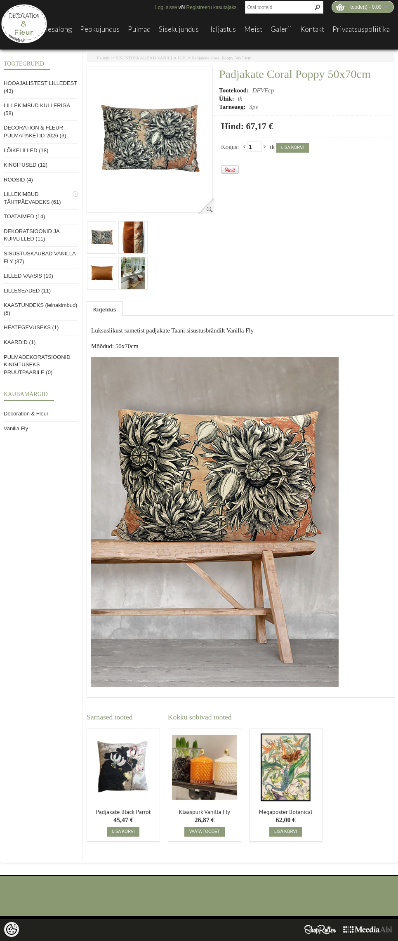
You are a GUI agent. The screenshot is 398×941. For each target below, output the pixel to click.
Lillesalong (55, 29)
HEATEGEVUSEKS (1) (31, 327)
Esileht (103, 57)
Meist (253, 29)
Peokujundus (100, 29)
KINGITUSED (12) (25, 165)
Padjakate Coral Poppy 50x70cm (222, 57)
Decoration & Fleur (26, 413)
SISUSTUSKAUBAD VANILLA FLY (151, 57)
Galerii (281, 29)
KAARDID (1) (19, 342)
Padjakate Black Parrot (123, 811)
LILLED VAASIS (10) (28, 276)
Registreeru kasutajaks (211, 7)
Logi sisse (166, 7)
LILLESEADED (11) (27, 291)
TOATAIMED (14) (24, 216)
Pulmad (139, 29)
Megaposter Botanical (286, 811)
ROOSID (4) (18, 180)
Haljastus (221, 29)
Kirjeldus (104, 310)
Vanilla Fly (16, 428)
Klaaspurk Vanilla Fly (204, 811)
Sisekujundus (179, 29)
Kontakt (312, 29)
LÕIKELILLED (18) (26, 150)
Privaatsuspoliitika (361, 29)
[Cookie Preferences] (11, 929)
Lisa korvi (292, 147)
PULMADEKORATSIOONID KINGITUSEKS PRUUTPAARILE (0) (37, 364)
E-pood (18, 29)
